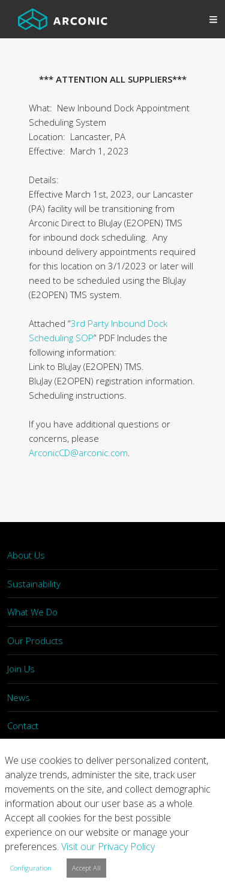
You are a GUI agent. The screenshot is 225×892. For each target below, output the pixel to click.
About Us (26, 555)
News (18, 697)
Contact (22, 726)
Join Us (21, 669)
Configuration (31, 867)
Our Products (35, 641)
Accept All (86, 867)
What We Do (32, 612)
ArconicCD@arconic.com (78, 453)
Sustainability (34, 584)
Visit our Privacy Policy (108, 846)
